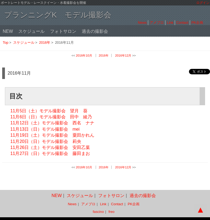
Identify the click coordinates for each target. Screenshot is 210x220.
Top (5, 42)
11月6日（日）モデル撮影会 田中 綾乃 (51, 117)
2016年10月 (84, 55)
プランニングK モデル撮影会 (57, 15)
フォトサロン (63, 31)
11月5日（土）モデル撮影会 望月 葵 (49, 110)
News (142, 22)
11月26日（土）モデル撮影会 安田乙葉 (50, 147)
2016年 (44, 42)
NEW (8, 31)
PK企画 (197, 22)
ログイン (202, 3)
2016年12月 (123, 55)
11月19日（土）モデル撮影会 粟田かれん (52, 135)
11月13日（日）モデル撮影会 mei (45, 129)
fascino (98, 212)
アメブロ (157, 22)
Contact (182, 22)
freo (112, 212)
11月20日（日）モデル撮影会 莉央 (45, 141)
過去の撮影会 (95, 31)
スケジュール (31, 31)
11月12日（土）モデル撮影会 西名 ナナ (52, 123)
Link (170, 22)
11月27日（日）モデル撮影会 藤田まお (50, 153)
